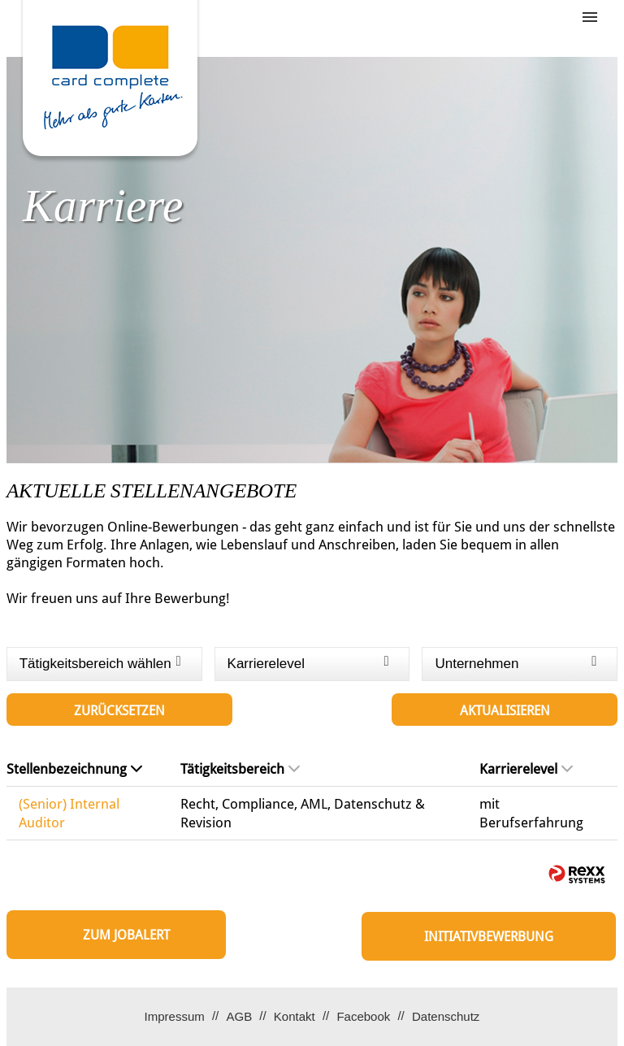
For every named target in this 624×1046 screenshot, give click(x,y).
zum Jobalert (126, 935)
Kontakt (294, 1016)
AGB (239, 1016)
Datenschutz (445, 1016)
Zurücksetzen (119, 710)
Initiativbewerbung (488, 936)
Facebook (363, 1016)
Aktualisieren (505, 710)
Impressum (175, 1016)
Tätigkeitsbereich (240, 769)
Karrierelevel (526, 769)
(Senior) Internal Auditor (69, 813)
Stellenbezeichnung (74, 769)
